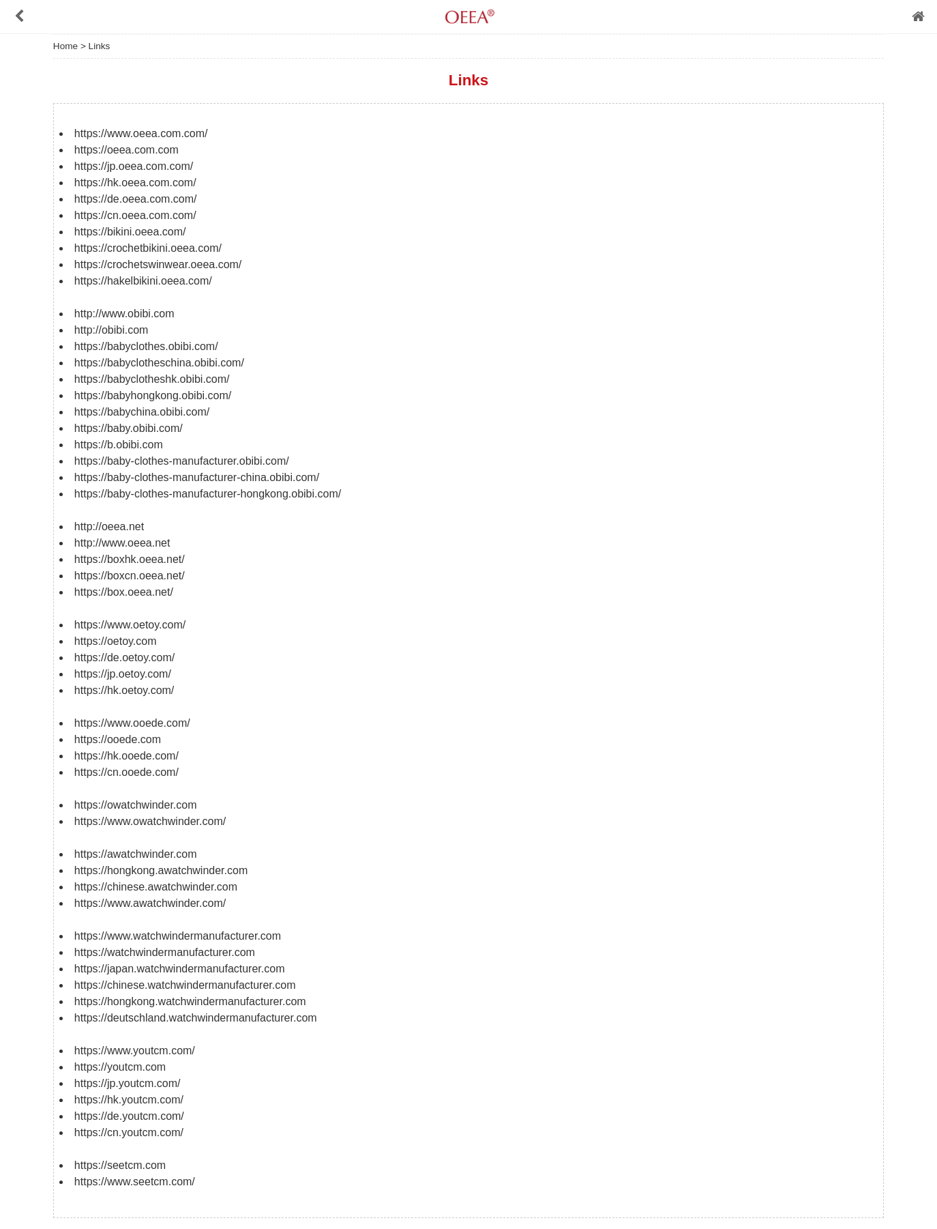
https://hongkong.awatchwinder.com (161, 870)
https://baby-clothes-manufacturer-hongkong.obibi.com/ (207, 494)
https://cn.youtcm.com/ (128, 1132)
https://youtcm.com (120, 1067)
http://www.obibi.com (124, 313)
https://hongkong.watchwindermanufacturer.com (190, 1001)
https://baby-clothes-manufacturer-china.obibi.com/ (196, 477)
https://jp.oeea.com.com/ (133, 166)
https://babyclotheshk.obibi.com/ (152, 379)
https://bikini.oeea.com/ (130, 231)
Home (65, 46)
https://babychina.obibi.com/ (141, 412)
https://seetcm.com (120, 1165)
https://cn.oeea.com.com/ (135, 215)
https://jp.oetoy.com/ (122, 674)
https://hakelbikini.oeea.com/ (143, 281)
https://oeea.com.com (126, 150)
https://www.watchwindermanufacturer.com (177, 936)
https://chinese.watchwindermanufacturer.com (185, 985)
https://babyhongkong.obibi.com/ (152, 395)
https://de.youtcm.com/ (129, 1116)
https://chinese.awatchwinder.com (155, 887)
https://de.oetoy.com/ (124, 657)
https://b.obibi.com (118, 444)
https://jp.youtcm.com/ (127, 1083)
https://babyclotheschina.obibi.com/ (159, 362)
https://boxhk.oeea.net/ (129, 559)
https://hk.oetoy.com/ (124, 690)
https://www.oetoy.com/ (129, 625)
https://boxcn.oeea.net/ (129, 575)
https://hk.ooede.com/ (126, 756)
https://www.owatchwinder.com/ (150, 821)
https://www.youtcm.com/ (134, 1050)
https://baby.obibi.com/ (128, 428)
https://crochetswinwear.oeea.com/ (157, 264)
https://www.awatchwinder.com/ (150, 903)
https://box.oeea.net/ (123, 592)
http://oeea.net (109, 526)
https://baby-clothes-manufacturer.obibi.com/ (181, 461)
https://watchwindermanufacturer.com (164, 952)
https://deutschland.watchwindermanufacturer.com (195, 1018)
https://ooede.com (117, 739)
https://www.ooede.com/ (132, 723)
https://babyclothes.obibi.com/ (146, 346)
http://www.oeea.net (122, 543)
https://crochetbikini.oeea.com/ (148, 248)
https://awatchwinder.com (135, 854)
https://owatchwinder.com (135, 805)
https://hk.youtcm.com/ (128, 1099)
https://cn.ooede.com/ (126, 772)
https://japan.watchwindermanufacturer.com (179, 968)
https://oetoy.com (115, 641)
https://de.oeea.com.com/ (135, 199)
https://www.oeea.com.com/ (141, 133)
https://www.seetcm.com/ (134, 1181)
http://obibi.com (111, 330)
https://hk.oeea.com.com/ (135, 182)
